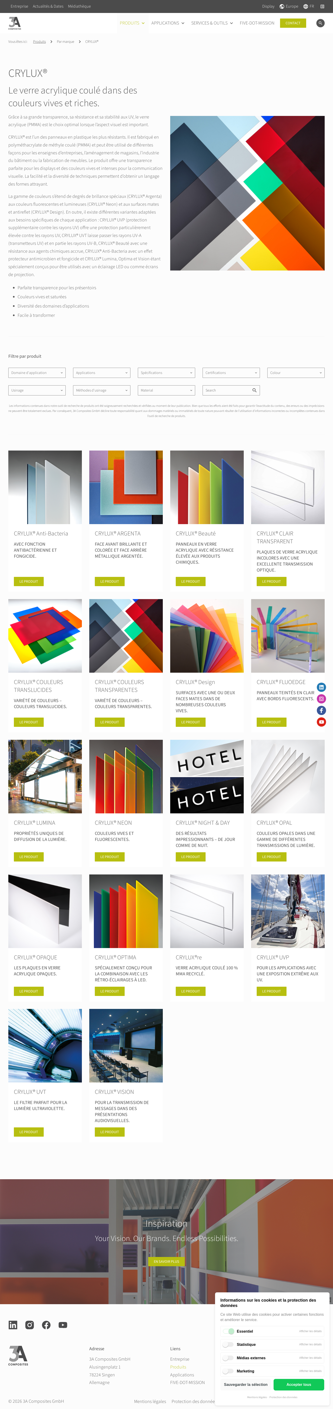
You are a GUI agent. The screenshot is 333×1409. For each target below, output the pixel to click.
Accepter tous (299, 1385)
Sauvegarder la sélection (246, 1385)
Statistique (246, 1345)
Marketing (245, 1371)
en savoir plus (166, 1261)
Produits (39, 42)
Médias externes (251, 1358)
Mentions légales (257, 1397)
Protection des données (283, 1397)
